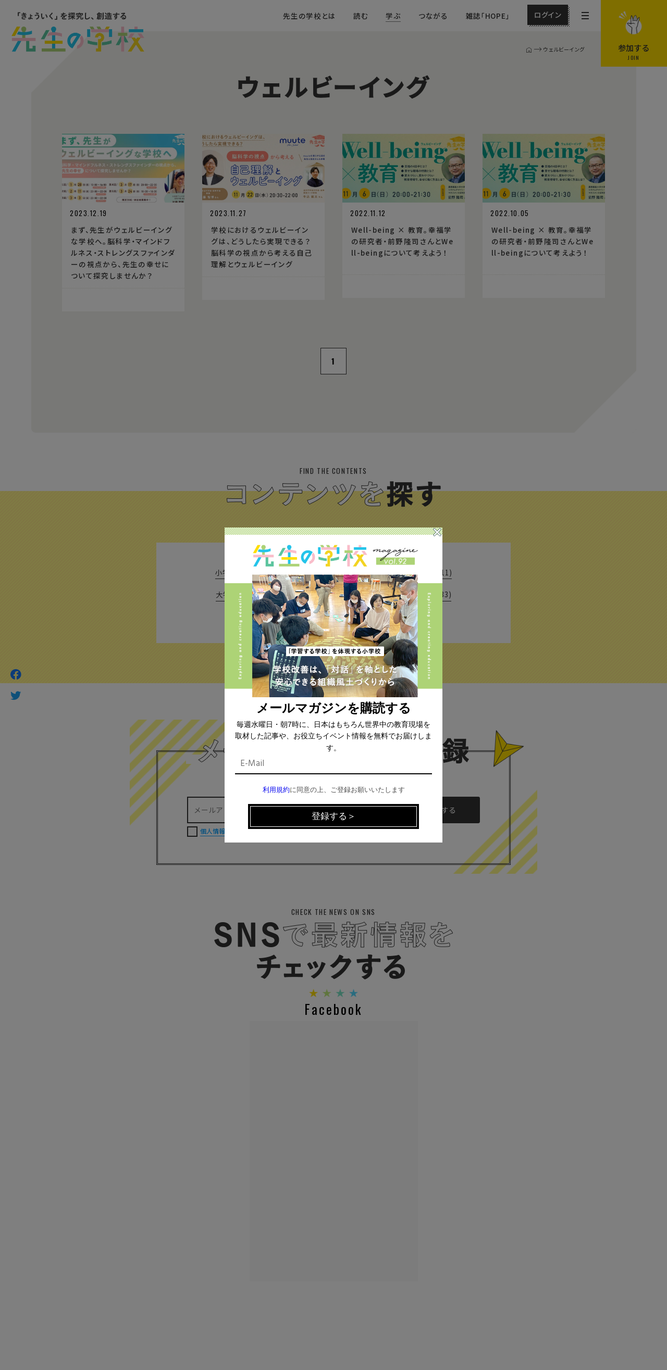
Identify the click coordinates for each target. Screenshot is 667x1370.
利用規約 (276, 790)
